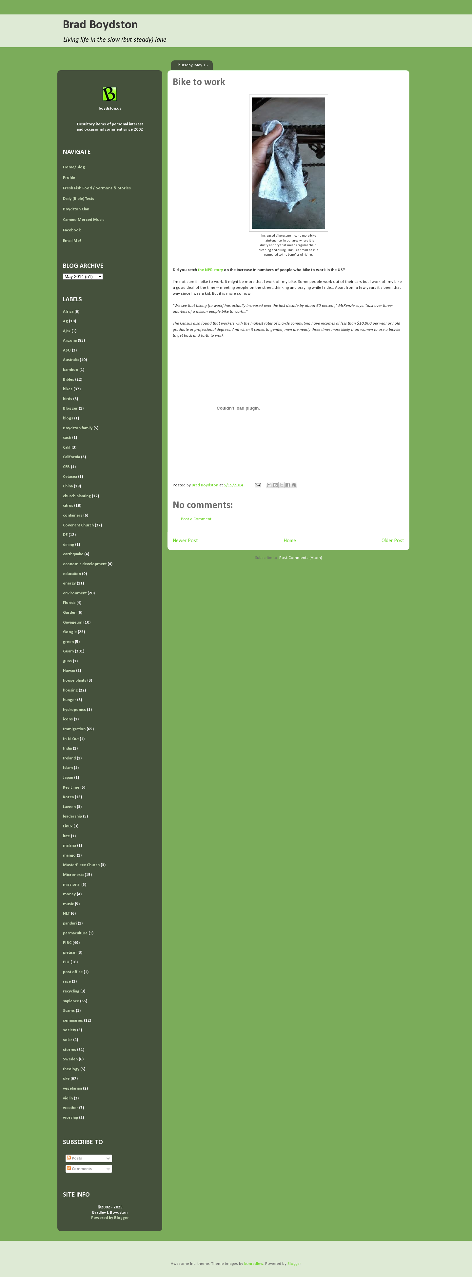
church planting (77, 496)
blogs (68, 418)
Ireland (69, 758)
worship (70, 1118)
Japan (68, 778)
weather (70, 1108)
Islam (68, 768)
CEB (66, 467)
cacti (67, 438)
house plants (74, 680)
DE (65, 535)
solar (67, 1040)
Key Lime (71, 787)
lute (66, 836)
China (68, 486)
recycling (71, 991)
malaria (69, 845)
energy (69, 583)
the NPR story (210, 270)
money (69, 894)
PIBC (67, 943)
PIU (66, 962)
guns (67, 661)
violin (68, 1098)
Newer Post (185, 540)
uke (66, 1078)
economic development (85, 564)
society (69, 1030)
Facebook (72, 230)
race (67, 981)
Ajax (66, 331)
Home (290, 540)
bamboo (70, 370)
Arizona (70, 340)
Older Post (393, 540)
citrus (68, 505)
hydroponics (74, 710)
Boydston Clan (76, 209)
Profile (69, 178)
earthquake (73, 554)
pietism (69, 952)
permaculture (75, 933)
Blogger (70, 408)
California (71, 457)
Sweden (70, 1059)
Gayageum (72, 622)
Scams (69, 1011)
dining (68, 545)
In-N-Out (71, 739)
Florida (69, 603)
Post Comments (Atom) (300, 558)
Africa (68, 311)
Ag (65, 321)
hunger (69, 700)
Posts (74, 1158)
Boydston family (77, 428)
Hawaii (69, 671)
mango (69, 855)
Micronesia (73, 875)
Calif (66, 447)
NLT (66, 913)
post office (73, 972)
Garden (69, 612)
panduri (70, 923)
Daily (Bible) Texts (78, 199)
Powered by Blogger (110, 1218)
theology (71, 1069)
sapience (71, 1001)
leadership (72, 816)
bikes (67, 389)
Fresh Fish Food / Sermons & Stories (97, 188)
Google (70, 632)
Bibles (68, 379)
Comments (79, 1169)
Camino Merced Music (83, 220)
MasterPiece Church (81, 865)
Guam (68, 651)
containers (72, 515)
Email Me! (72, 241)
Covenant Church (78, 525)
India (67, 748)
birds (67, 399)
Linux (67, 826)
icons (68, 719)
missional (71, 885)
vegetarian (72, 1088)
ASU (67, 350)
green (68, 642)
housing (70, 690)
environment (75, 593)
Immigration (74, 729)
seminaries (73, 1020)
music (68, 904)
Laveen (69, 807)
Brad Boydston (100, 25)
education (72, 574)
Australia (71, 360)
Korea (68, 797)
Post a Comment (196, 519)
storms (69, 1050)
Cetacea (70, 477)
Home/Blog (74, 167)
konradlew (253, 1264)
